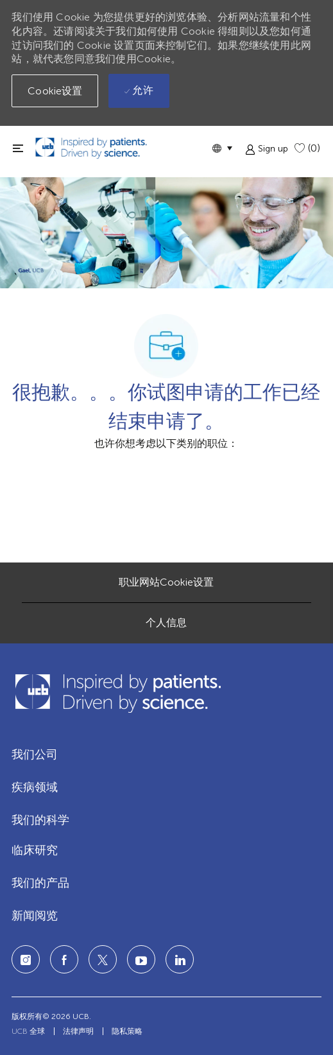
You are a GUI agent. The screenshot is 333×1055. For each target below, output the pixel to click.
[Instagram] (26, 959)
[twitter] (103, 959)
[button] (222, 148)
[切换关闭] (18, 148)
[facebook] (64, 959)
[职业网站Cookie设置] (166, 582)
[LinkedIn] (141, 959)
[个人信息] (166, 623)
